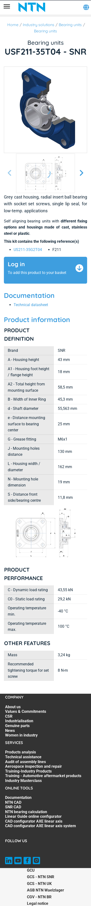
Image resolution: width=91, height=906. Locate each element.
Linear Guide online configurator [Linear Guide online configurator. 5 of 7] (33, 816)
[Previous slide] (10, 173)
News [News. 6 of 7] (10, 730)
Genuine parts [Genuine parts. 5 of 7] (17, 725)
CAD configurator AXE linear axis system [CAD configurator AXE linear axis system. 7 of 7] (40, 826)
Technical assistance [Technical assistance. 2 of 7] (23, 757)
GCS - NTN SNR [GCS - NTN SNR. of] (40, 877)
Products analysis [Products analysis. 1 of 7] (20, 752)
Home (12, 24)
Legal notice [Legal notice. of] (37, 903)
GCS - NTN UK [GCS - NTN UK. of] (39, 883)
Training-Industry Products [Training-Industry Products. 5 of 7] (28, 771)
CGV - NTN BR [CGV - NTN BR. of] (39, 897)
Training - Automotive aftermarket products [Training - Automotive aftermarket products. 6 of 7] (43, 775)
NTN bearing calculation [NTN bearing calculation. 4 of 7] (26, 812)
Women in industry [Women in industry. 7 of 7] (21, 735)
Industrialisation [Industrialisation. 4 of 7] (19, 721)
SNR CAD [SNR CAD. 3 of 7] (13, 807)
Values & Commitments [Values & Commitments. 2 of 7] (25, 711)
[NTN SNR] (32, 7)
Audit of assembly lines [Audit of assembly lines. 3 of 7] (25, 761)
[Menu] (7, 7)
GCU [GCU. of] (31, 870)
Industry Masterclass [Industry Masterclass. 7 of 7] (23, 780)
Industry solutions (38, 24)
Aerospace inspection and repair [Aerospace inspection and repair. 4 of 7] (33, 766)
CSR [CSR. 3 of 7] (8, 716)
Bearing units (70, 24)
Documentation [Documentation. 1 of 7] (18, 797)
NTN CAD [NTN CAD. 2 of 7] (13, 802)
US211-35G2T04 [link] (28, 249)
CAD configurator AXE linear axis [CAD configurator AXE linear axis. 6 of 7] (33, 821)
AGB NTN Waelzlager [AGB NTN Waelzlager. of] (45, 890)
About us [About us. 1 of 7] (13, 707)
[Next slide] (81, 173)
